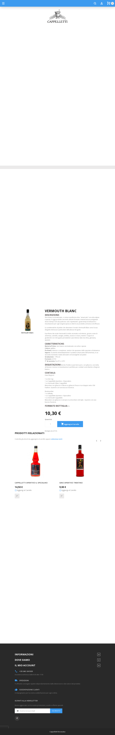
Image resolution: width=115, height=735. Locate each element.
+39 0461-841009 (26, 672)
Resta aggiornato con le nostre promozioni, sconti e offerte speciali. (39, 706)
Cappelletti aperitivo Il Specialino (31, 483)
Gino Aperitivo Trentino (71, 483)
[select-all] (56, 439)
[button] (17, 496)
